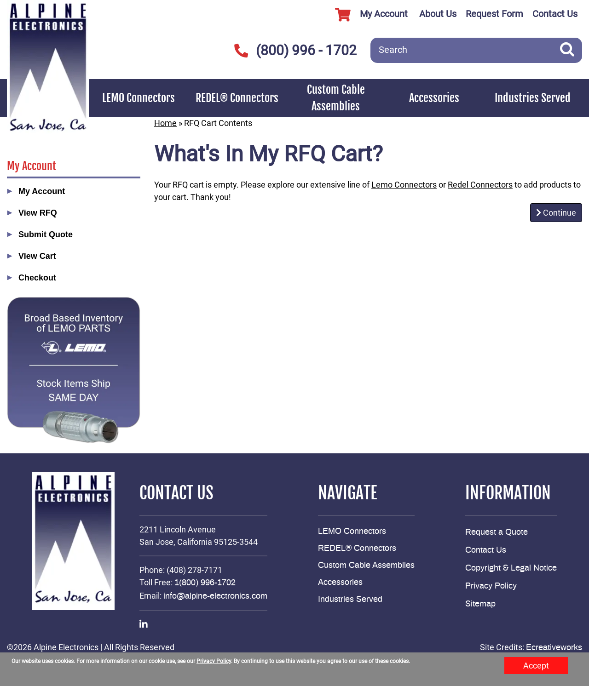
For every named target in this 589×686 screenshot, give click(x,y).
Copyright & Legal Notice (511, 568)
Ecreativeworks (554, 648)
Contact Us (554, 13)
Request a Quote (496, 532)
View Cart (37, 256)
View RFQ (37, 212)
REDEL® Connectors (237, 98)
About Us (437, 13)
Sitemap (480, 604)
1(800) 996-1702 (205, 583)
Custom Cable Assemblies (336, 98)
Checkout (37, 277)
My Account (368, 15)
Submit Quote (45, 234)
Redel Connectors (480, 184)
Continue (556, 212)
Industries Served (533, 98)
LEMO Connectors (138, 98)
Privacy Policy (491, 586)
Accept (536, 665)
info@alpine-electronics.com (215, 596)
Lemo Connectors (404, 184)
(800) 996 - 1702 (295, 50)
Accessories (434, 98)
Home (165, 123)
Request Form (494, 13)
